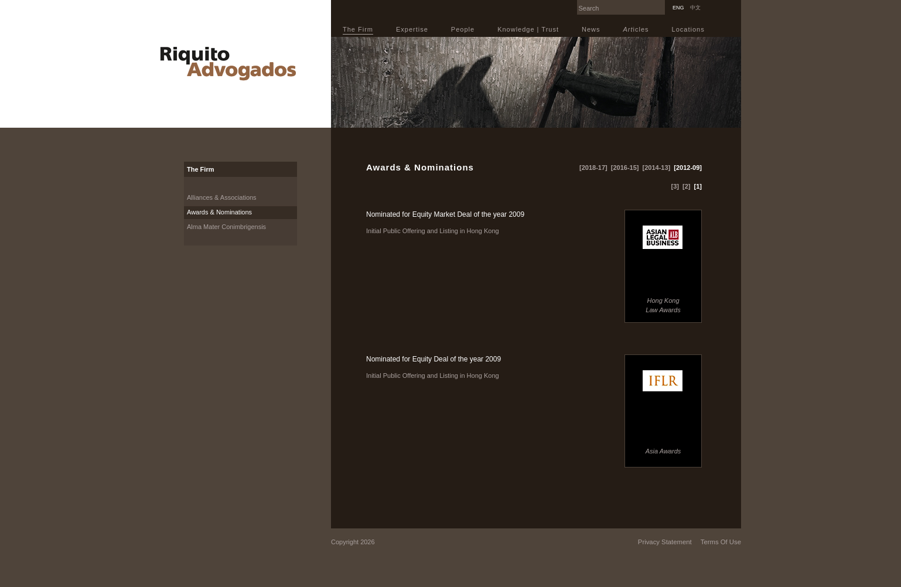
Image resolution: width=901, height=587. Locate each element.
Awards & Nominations (219, 212)
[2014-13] (657, 167)
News (591, 29)
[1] (698, 186)
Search (662, 3)
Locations (688, 29)
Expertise (412, 29)
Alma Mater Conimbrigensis (226, 226)
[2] (686, 186)
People (463, 29)
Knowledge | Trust (528, 29)
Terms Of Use (721, 541)
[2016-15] (625, 167)
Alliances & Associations (222, 197)
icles (636, 29)
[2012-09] (688, 167)
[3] (675, 186)
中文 (695, 8)
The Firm (358, 29)
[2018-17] (593, 167)
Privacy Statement (665, 541)
